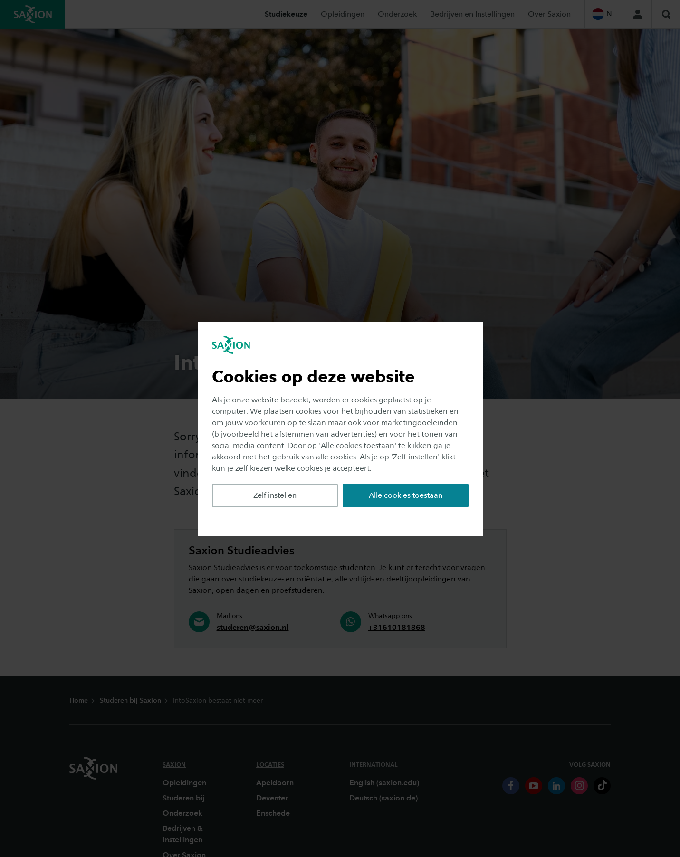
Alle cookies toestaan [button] (405, 495)
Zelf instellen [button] (275, 495)
